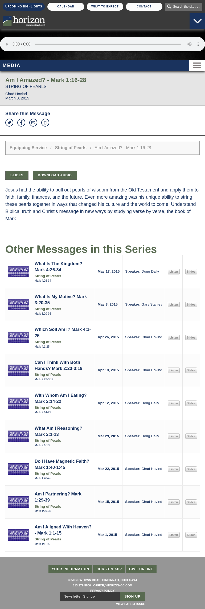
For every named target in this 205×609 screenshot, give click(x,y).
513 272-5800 (82, 585)
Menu (197, 65)
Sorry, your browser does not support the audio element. (102, 44)
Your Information (70, 569)
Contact (144, 6)
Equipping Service (28, 147)
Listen (173, 271)
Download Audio (55, 175)
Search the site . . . (186, 7)
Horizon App (109, 569)
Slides (16, 175)
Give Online (141, 569)
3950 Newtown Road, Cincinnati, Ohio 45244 (102, 580)
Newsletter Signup (79, 596)
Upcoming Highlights (23, 6)
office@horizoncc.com (112, 585)
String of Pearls (71, 147)
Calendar (65, 6)
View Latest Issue (130, 604)
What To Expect (105, 6)
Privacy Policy (102, 590)
